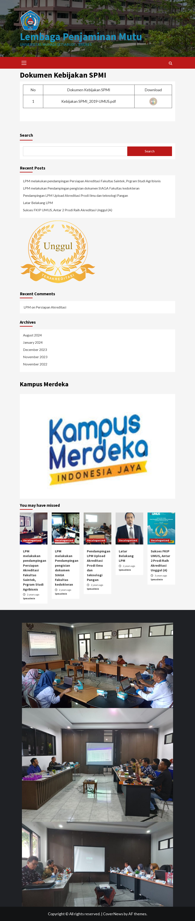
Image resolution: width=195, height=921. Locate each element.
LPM (27, 307)
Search (26, 135)
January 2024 (33, 342)
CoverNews (113, 913)
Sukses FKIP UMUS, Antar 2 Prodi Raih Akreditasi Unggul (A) (67, 210)
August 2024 (32, 335)
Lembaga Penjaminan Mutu (81, 36)
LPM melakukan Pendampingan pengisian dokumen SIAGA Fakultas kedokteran (81, 188)
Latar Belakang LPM (38, 203)
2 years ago (33, 594)
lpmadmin (29, 598)
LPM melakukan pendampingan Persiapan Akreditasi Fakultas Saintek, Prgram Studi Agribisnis (92, 181)
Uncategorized (32, 540)
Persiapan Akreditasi (51, 307)
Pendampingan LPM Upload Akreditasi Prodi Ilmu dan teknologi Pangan (75, 195)
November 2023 (35, 357)
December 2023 (35, 350)
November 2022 (35, 364)
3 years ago (161, 575)
